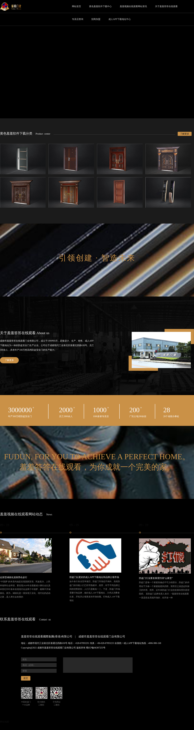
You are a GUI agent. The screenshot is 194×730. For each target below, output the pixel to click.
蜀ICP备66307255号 (95, 648)
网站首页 (76, 6)
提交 (25, 678)
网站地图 (4, 722)
